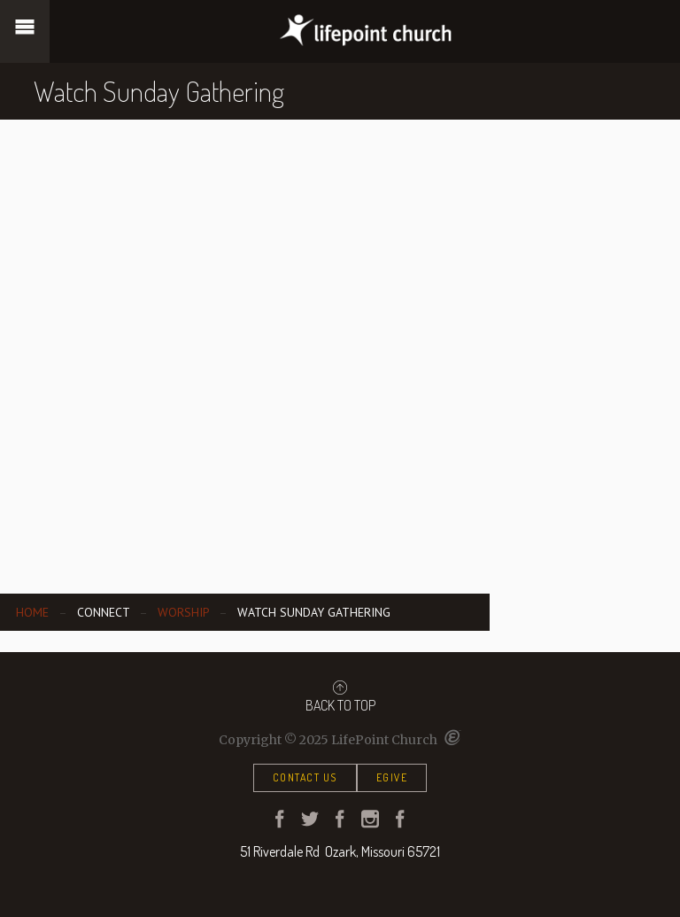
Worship (183, 612)
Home (32, 612)
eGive (392, 777)
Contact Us (305, 777)
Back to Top (340, 696)
